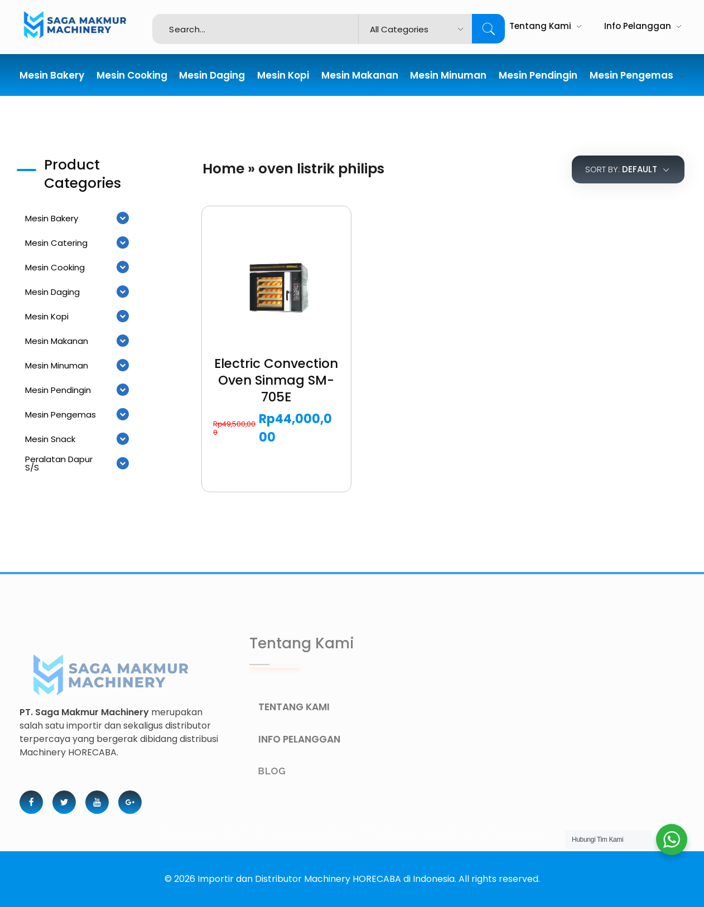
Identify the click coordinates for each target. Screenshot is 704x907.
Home (223, 168)
